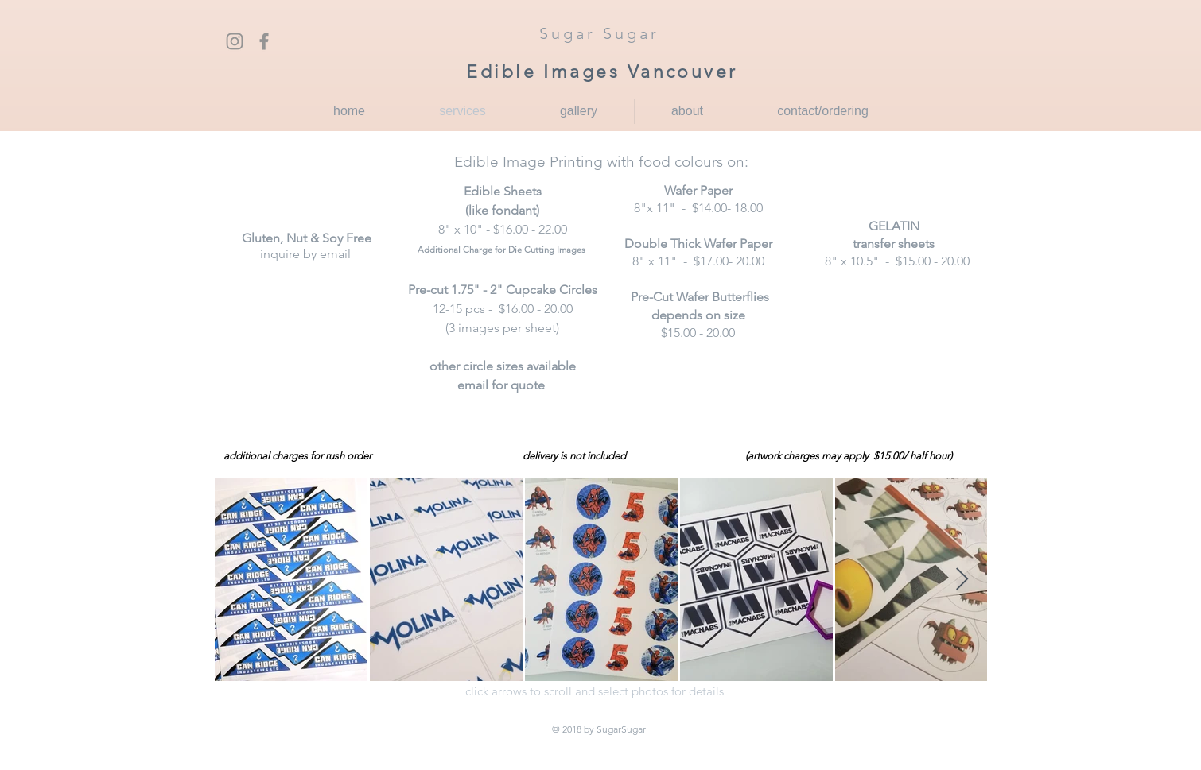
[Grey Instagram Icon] (234, 41)
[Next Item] (961, 579)
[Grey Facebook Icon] (264, 41)
